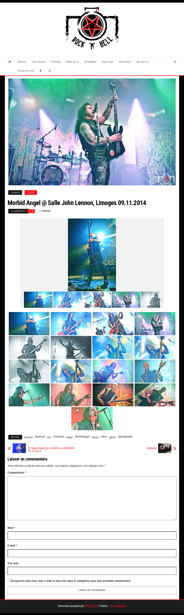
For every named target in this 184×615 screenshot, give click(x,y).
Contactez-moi (25, 70)
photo (112, 437)
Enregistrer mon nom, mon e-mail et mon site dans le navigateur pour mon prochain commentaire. (71, 581)
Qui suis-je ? (143, 61)
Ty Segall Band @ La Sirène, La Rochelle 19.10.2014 (51, 450)
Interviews (108, 61)
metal (69, 437)
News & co (72, 61)
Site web (13, 563)
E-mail (12, 545)
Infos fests (125, 61)
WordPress (91, 606)
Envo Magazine (117, 606)
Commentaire (17, 472)
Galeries (21, 61)
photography (125, 436)
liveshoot (58, 436)
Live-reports (39, 61)
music (95, 437)
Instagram (50, 70)
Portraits (56, 61)
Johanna (151, 448)
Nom (11, 527)
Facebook (41, 70)
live (49, 437)
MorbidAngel (82, 436)
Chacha (45, 211)
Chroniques (90, 61)
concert (28, 437)
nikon (104, 436)
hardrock (40, 436)
